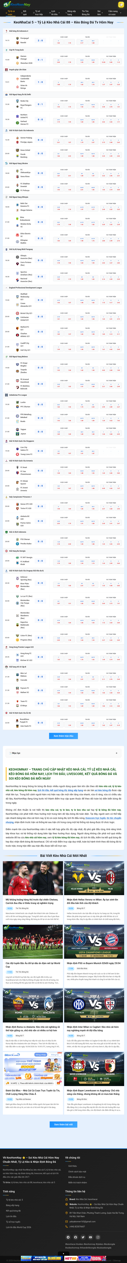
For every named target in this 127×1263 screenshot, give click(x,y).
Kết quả (23, 13)
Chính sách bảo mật (77, 1171)
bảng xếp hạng (75, 790)
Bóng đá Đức (82, 1099)
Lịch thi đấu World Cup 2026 (18, 1227)
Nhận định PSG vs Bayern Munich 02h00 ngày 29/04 (94, 963)
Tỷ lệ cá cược (10, 13)
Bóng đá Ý (81, 908)
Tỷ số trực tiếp (38, 13)
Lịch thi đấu (54, 13)
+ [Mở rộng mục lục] (116, 753)
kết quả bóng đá (58, 790)
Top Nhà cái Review (23, 1099)
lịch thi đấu (43, 790)
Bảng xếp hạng (70, 13)
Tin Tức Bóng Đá (85, 13)
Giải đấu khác (82, 968)
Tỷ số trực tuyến (13, 1222)
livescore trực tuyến (95, 818)
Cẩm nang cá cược (115, 13)
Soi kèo (100, 13)
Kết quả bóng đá (13, 1211)
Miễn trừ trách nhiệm (77, 1182)
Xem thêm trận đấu (63, 736)
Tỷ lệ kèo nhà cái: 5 (14, 1200)
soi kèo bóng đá (102, 790)
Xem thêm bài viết (63, 1124)
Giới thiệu (72, 1166)
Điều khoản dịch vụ (76, 1177)
